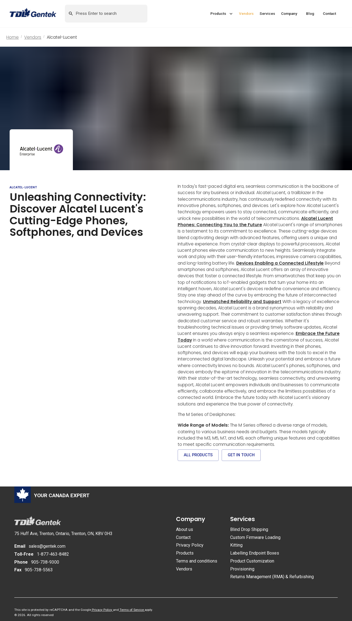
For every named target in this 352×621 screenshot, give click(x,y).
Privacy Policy (190, 545)
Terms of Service (132, 610)
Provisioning (242, 569)
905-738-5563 (39, 569)
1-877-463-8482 (53, 554)
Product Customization (252, 561)
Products (185, 553)
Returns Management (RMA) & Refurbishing (272, 576)
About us (184, 529)
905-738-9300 (45, 562)
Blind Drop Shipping (249, 529)
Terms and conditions (196, 561)
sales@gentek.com (47, 546)
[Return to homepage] (37, 13)
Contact (183, 537)
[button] (221, 14)
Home (12, 37)
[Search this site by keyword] (106, 13)
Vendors (32, 37)
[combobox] (106, 13)
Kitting (236, 545)
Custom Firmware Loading (255, 537)
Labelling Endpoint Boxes (254, 553)
